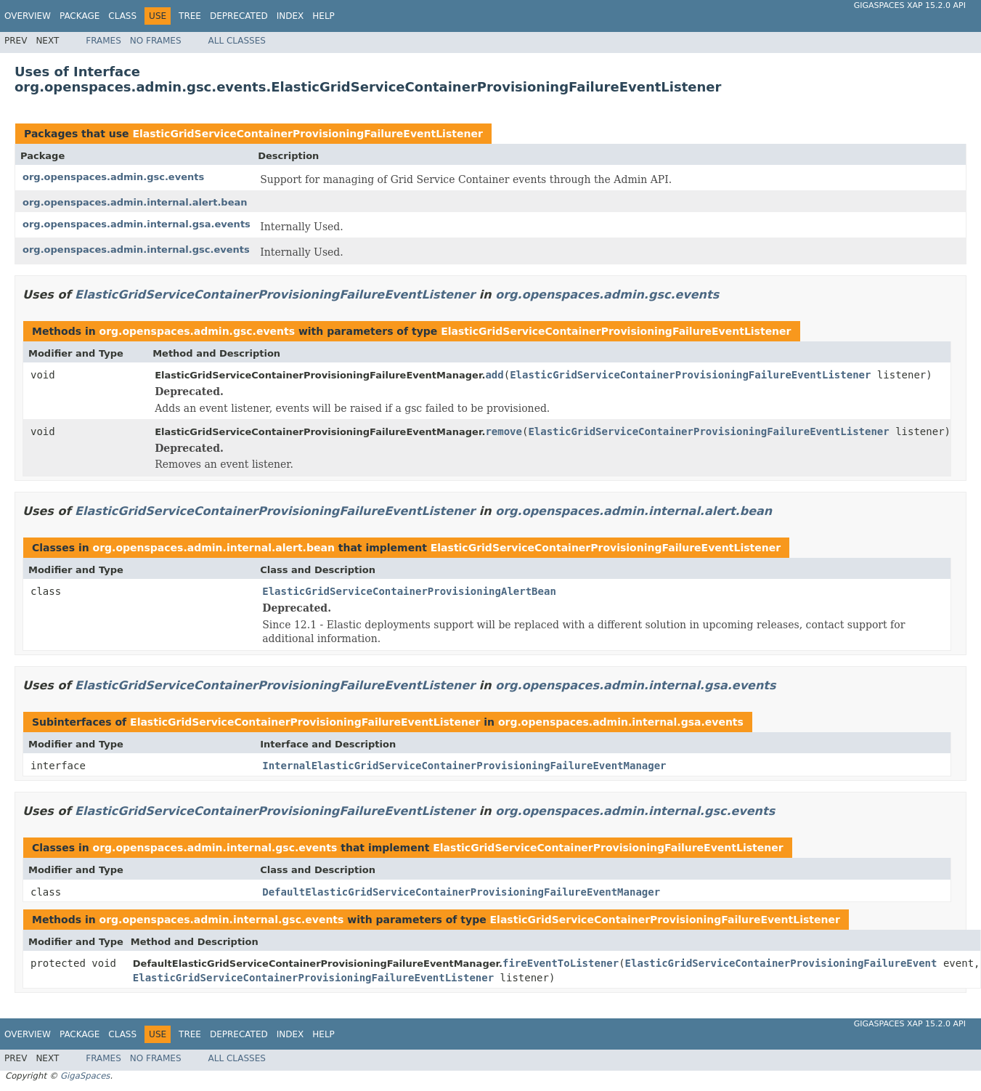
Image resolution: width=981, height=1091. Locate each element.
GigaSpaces (85, 1076)
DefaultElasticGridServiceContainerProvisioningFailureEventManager (461, 892)
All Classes (237, 41)
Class (122, 16)
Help (323, 16)
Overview (27, 16)
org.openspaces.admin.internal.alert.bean (135, 202)
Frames (103, 41)
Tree (190, 16)
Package (79, 16)
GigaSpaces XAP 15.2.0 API (910, 5)
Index (290, 16)
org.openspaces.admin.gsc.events (113, 176)
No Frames (156, 41)
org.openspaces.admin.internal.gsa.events (137, 224)
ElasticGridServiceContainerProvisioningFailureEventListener (307, 133)
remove (503, 431)
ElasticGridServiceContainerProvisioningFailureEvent (781, 963)
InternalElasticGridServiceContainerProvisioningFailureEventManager (464, 765)
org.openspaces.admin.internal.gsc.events (136, 249)
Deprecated (239, 16)
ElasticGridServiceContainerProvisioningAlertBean (409, 591)
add (494, 375)
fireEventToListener (560, 963)
